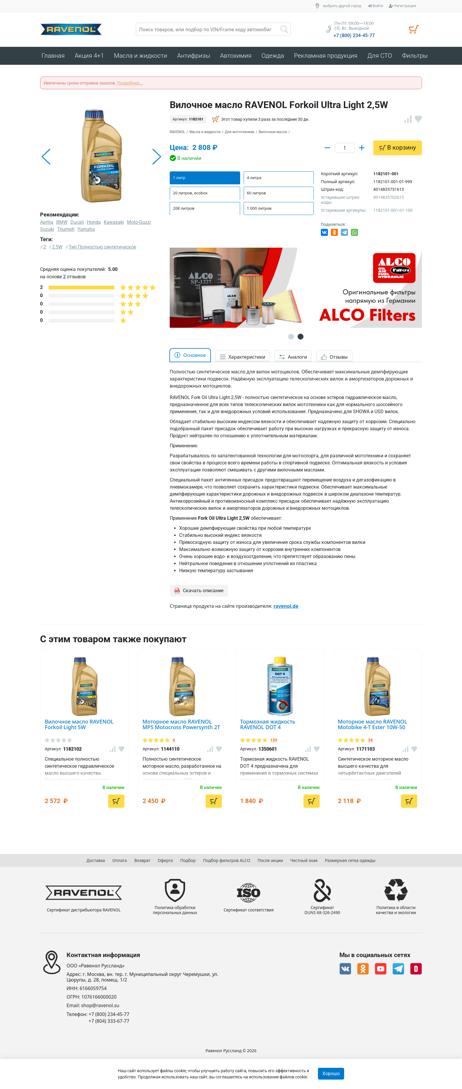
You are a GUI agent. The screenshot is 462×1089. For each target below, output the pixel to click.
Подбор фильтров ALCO (226, 859)
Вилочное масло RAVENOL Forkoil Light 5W (79, 725)
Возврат (142, 859)
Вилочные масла (273, 133)
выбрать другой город (342, 6)
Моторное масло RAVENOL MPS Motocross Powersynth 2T (181, 725)
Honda (94, 224)
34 (370, 742)
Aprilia (46, 224)
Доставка (96, 859)
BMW (61, 224)
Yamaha (86, 231)
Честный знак (304, 859)
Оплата (119, 859)
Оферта (165, 859)
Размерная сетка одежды (350, 859)
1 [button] (291, 338)
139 (273, 742)
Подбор (188, 859)
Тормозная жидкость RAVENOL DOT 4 (267, 725)
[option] (101, 158)
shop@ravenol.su (100, 1005)
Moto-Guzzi (139, 224)
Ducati (77, 224)
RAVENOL (177, 133)
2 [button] (300, 338)
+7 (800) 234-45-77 (354, 35)
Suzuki (47, 231)
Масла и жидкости (204, 133)
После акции (270, 859)
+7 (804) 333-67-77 (109, 1021)
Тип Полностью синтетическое (102, 248)
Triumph (66, 231)
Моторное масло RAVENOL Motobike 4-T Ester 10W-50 (372, 725)
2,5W (57, 248)
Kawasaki (114, 224)
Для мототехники (239, 133)
